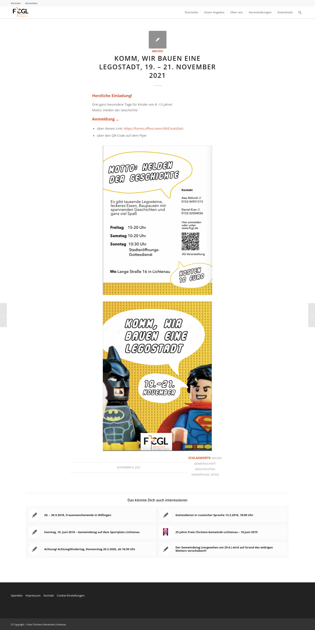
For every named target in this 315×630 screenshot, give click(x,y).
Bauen (217, 458)
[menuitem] (17, 3)
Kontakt (16, 3)
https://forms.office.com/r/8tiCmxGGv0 (153, 128)
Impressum (33, 595)
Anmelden (31, 3)
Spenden (17, 595)
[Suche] (300, 12)
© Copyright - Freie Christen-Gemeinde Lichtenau (38, 624)
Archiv (157, 51)
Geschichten (205, 469)
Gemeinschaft (205, 464)
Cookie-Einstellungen (70, 595)
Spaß (215, 474)
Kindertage (200, 474)
